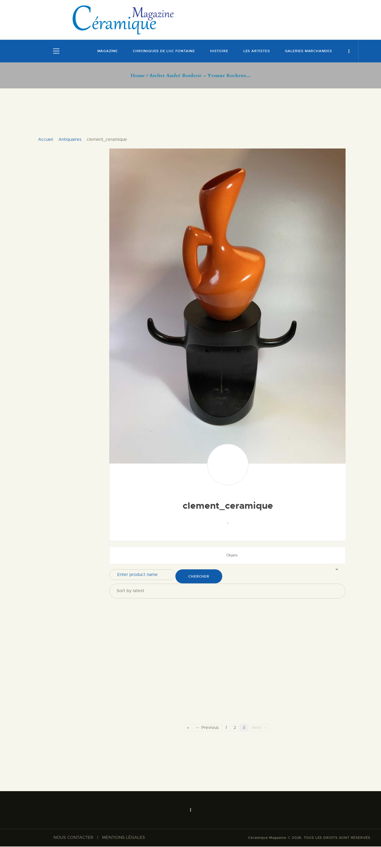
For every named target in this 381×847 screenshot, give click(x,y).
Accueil (45, 139)
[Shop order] (227, 590)
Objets (232, 555)
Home (138, 76)
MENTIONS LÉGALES (123, 838)
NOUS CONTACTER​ (73, 838)
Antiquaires (69, 139)
